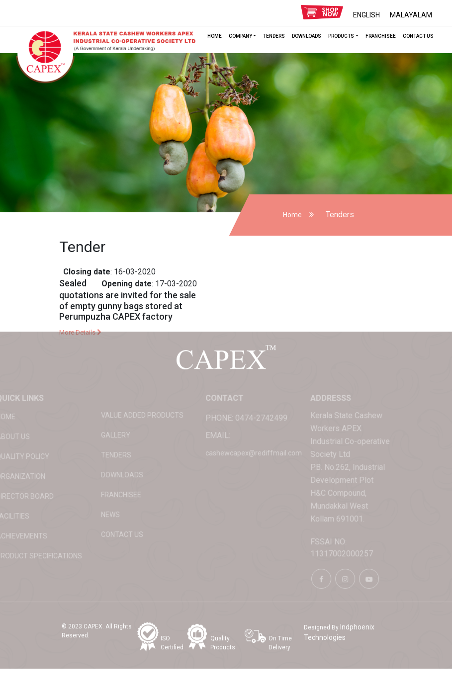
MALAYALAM (411, 15)
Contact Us (418, 36)
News (94, 499)
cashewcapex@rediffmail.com (237, 437)
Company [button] (240, 36)
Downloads (306, 36)
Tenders (274, 36)
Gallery (99, 419)
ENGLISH (366, 15)
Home (292, 215)
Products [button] (341, 36)
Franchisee (380, 36)
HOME (214, 36)
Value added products (126, 399)
